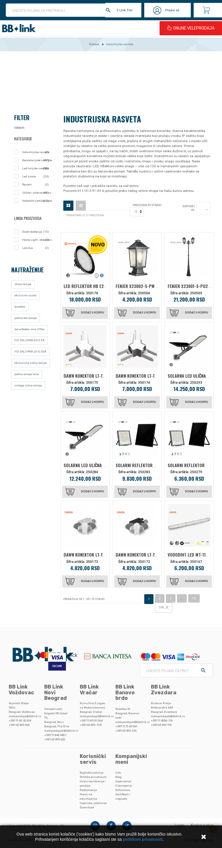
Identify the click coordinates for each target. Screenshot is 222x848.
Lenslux (35, 248)
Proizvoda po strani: (147, 205)
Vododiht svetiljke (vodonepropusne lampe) (38, 200)
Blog (118, 777)
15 (194, 598)
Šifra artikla (75, 293)
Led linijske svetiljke (35, 168)
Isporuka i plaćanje (93, 803)
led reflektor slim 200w (29, 329)
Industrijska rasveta (35, 152)
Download (87, 807)
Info (118, 772)
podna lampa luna (26, 374)
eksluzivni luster (25, 295)
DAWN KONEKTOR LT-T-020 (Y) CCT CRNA (152, 375)
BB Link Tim (123, 10)
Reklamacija (88, 790)
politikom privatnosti (143, 839)
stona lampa (22, 284)
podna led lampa (25, 318)
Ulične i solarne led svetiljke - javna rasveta (38, 192)
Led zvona (35, 176)
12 (135, 211)
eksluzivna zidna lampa (30, 362)
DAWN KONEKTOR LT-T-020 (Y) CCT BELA (100, 375)
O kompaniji (123, 785)
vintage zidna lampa (28, 385)
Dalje (164, 607)
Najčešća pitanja (91, 772)
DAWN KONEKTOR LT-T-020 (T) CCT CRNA (152, 554)
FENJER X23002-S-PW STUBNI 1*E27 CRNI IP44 (158, 286)
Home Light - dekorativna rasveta (38, 239)
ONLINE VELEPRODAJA (190, 28)
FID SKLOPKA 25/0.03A (30, 351)
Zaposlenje (123, 781)
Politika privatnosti (93, 777)
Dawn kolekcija (35, 231)
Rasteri (35, 184)
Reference (122, 790)
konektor (19, 306)
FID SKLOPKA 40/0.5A (29, 340)
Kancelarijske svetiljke (37, 160)
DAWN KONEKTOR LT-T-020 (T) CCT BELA (100, 554)
